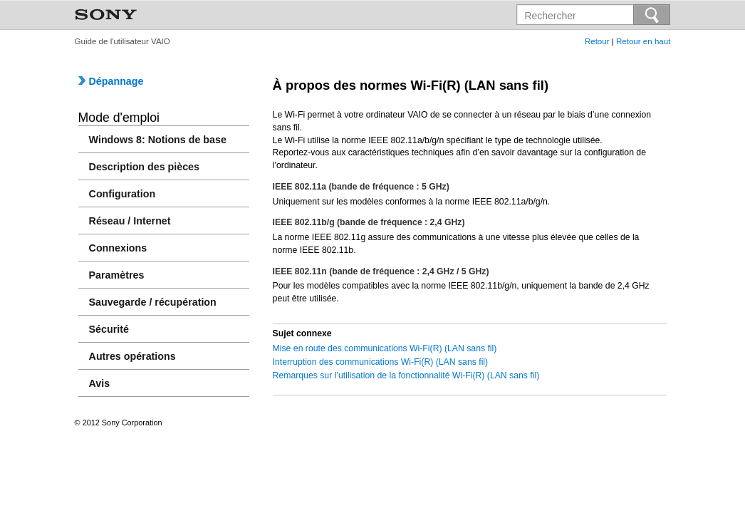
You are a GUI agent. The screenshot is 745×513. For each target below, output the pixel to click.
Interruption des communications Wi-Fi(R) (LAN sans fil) (381, 362)
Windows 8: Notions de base (157, 139)
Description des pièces (144, 166)
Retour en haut (643, 41)
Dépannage (111, 81)
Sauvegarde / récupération (153, 302)
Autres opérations (132, 356)
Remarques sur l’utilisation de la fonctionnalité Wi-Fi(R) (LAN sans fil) (406, 375)
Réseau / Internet (130, 221)
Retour (597, 41)
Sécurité (109, 329)
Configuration (122, 194)
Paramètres (117, 275)
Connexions (118, 248)
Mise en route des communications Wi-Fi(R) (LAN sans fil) (385, 348)
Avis (99, 383)
